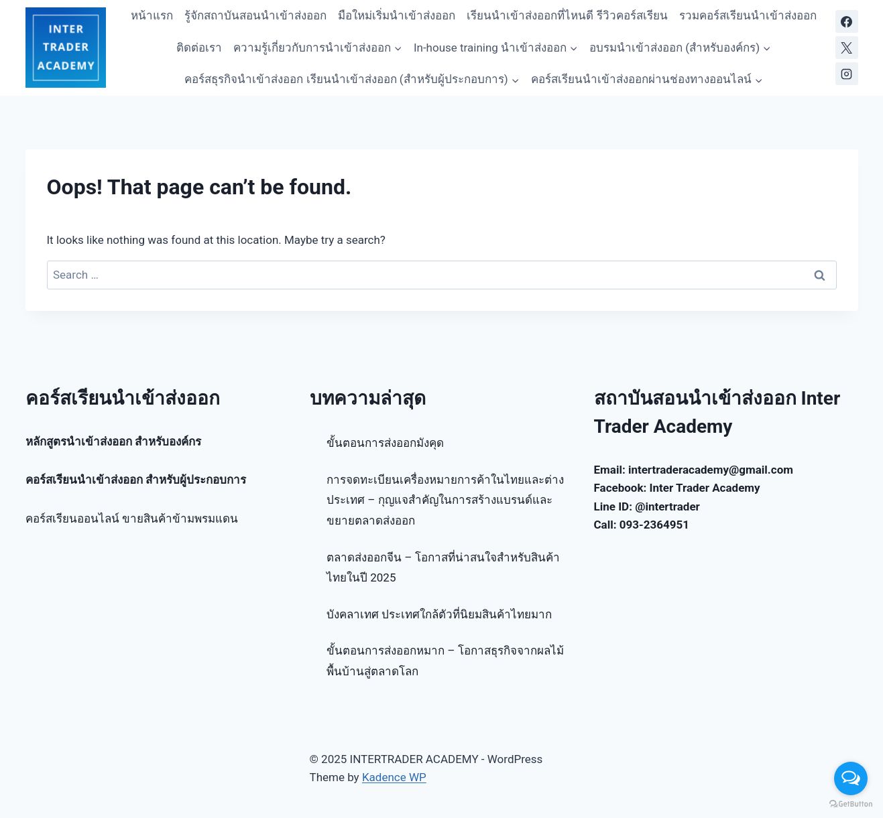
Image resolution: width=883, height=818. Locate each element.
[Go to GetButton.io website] (850, 804)
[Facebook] (846, 21)
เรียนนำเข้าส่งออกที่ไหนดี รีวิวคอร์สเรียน (567, 15)
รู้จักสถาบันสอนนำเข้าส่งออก (255, 15)
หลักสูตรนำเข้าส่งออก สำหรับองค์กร (113, 441)
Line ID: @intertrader (647, 506)
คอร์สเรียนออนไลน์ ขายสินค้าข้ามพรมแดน (131, 518)
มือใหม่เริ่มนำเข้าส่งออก (396, 15)
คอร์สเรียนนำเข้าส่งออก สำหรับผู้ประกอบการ (135, 479)
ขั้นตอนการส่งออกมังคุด (385, 443)
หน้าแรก (152, 15)
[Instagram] (846, 73)
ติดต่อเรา (199, 47)
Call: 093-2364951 (641, 524)
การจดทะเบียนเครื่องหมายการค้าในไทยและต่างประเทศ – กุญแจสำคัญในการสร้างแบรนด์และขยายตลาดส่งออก (445, 500)
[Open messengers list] (851, 778)
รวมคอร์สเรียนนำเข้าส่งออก (748, 15)
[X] (846, 47)
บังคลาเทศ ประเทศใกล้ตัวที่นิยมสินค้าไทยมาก (439, 614)
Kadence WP (394, 777)
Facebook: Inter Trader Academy (677, 487)
